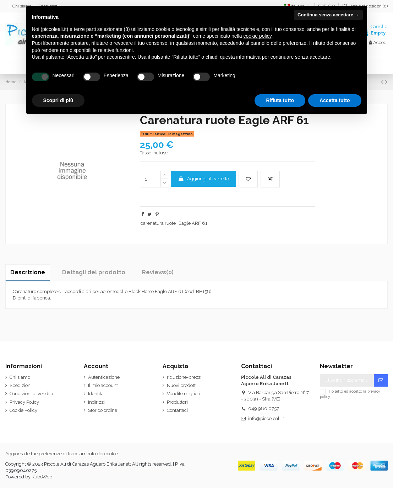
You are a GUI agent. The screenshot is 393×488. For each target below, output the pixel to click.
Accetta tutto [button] (335, 100)
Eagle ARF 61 (193, 223)
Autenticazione (104, 377)
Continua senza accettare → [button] (328, 14)
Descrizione (27, 272)
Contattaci (177, 410)
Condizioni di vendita (31, 393)
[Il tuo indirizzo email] (347, 380)
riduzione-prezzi (184, 377)
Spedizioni (21, 385)
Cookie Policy (23, 410)
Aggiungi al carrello (203, 178)
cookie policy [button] (257, 36)
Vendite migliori (183, 393)
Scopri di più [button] (58, 100)
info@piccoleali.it (266, 418)
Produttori (177, 402)
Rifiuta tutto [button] (280, 100)
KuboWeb (42, 476)
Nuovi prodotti (182, 385)
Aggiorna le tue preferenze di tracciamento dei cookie (61, 453)
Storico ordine (102, 410)
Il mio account (103, 385)
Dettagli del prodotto (93, 272)
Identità (96, 393)
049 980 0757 (263, 408)
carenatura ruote (158, 223)
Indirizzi (96, 402)
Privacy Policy (24, 402)
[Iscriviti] (381, 380)
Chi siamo (20, 377)
